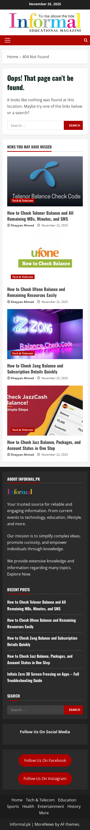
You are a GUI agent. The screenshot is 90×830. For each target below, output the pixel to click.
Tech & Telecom (22, 200)
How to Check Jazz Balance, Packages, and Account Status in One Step (44, 445)
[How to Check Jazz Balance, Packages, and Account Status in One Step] (45, 411)
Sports (13, 806)
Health (28, 806)
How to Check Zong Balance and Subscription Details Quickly (35, 368)
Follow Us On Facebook (45, 760)
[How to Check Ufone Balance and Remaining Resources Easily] (45, 258)
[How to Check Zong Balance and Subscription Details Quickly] (45, 334)
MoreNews (44, 824)
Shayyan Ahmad (22, 225)
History (74, 806)
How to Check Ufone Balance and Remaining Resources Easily (36, 292)
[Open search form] (86, 40)
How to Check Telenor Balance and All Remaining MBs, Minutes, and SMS (40, 216)
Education (67, 800)
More (44, 812)
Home (17, 800)
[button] (7, 40)
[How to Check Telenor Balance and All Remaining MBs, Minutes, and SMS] (45, 181)
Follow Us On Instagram (45, 778)
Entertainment (51, 806)
